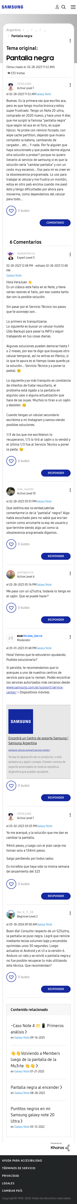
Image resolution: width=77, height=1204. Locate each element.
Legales (8, 1183)
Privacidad (10, 1176)
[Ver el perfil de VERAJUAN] (24, 84)
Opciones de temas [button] (63, 41)
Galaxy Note (43, 94)
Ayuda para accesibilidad (22, 1160)
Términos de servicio (19, 1168)
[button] (63, 85)
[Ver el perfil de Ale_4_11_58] (25, 912)
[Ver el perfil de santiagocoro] (25, 572)
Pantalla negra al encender (35, 1087)
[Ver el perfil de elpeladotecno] (26, 253)
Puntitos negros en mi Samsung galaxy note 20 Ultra (32, 1115)
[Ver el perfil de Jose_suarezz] (25, 489)
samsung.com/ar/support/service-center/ (29, 750)
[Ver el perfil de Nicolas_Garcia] (32, 636)
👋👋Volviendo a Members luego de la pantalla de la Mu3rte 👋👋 (35, 1059)
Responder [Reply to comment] (56, 473)
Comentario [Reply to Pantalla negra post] (55, 222)
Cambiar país (12, 1191)
